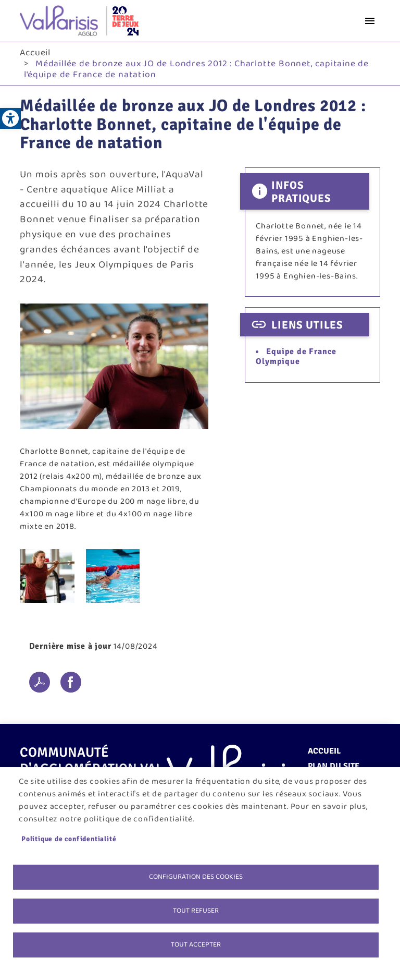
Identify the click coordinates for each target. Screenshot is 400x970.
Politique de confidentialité (68, 838)
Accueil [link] (35, 52)
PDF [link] (39, 682)
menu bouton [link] (369, 20)
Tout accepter (196, 944)
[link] (10, 118)
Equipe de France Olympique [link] (296, 356)
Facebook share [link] (70, 682)
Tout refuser (196, 910)
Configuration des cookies (196, 876)
